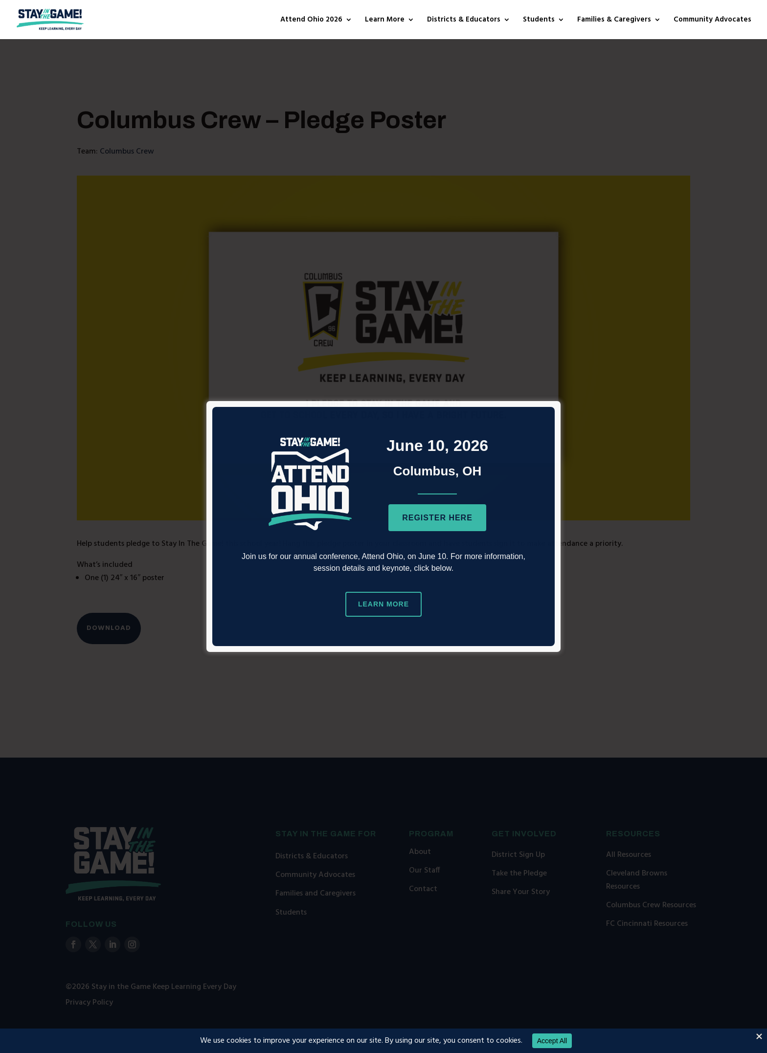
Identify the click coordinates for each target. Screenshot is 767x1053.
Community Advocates (712, 20)
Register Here (437, 518)
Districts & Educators (463, 20)
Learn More (385, 20)
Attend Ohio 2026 (311, 20)
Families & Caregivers (614, 20)
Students (539, 20)
